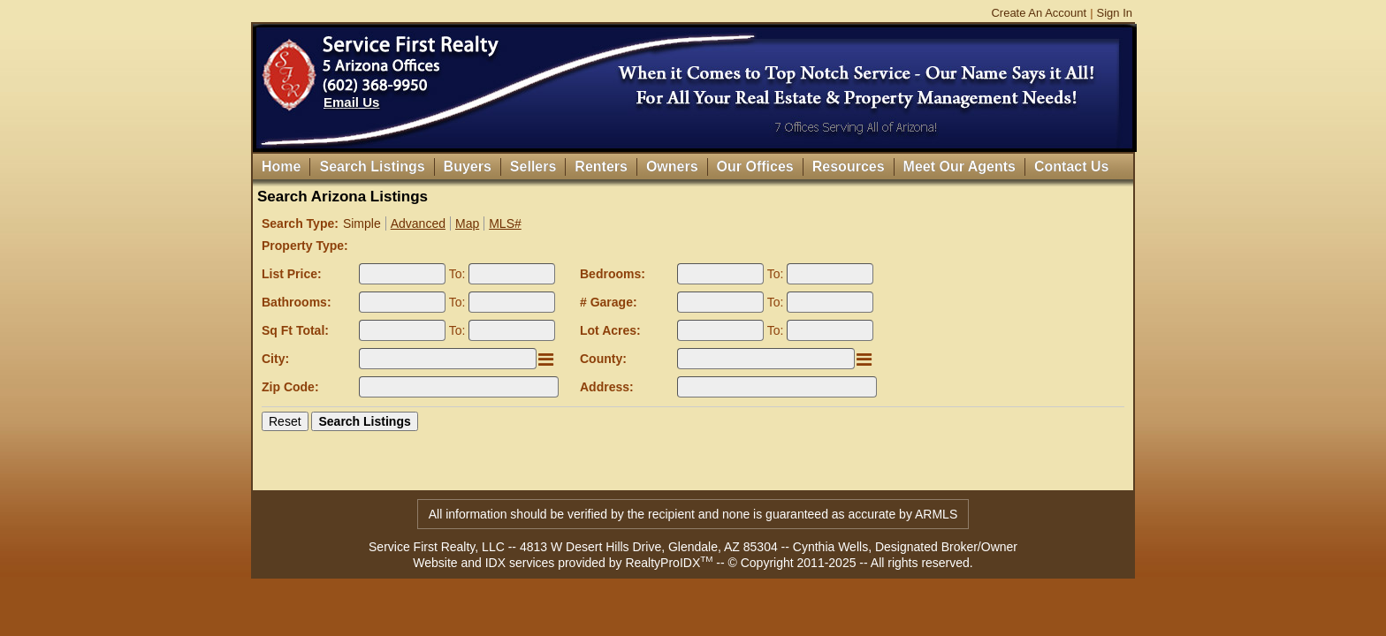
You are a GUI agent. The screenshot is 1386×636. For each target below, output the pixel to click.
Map (467, 223)
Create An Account (1038, 12)
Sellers (533, 166)
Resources (848, 166)
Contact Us (1071, 166)
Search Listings (371, 166)
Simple (362, 223)
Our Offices (755, 166)
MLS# (505, 223)
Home (281, 166)
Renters (601, 166)
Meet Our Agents (959, 166)
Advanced (418, 223)
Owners (672, 166)
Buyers (467, 166)
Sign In (1114, 12)
